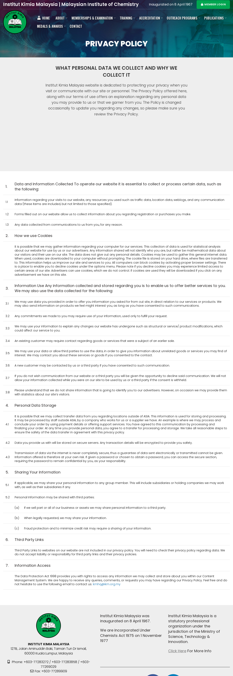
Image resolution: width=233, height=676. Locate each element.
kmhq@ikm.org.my (107, 584)
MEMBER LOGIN (213, 4)
